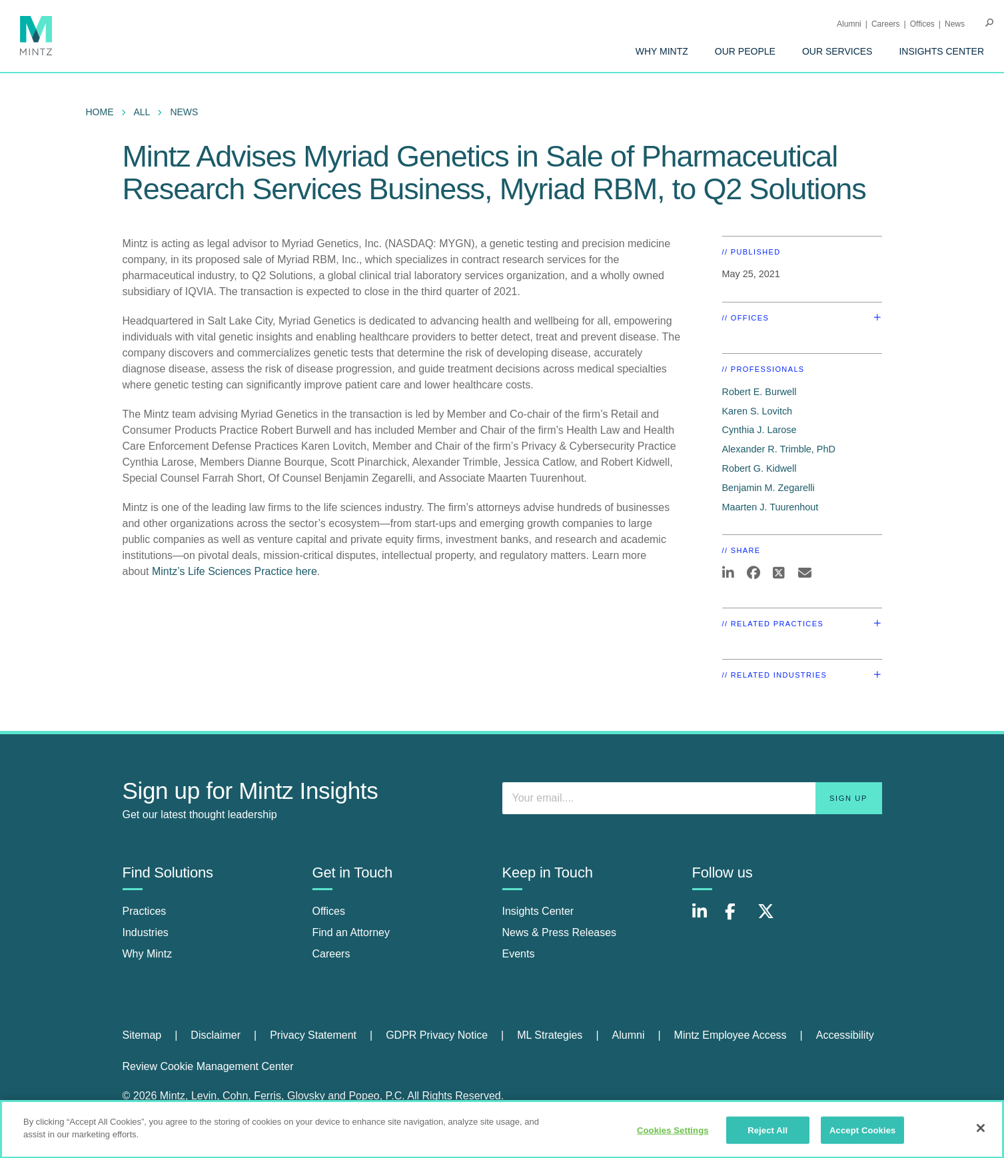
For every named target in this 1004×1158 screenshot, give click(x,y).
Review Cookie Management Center (208, 1066)
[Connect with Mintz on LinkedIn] (705, 918)
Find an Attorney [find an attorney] (351, 932)
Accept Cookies (862, 1136)
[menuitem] (662, 51)
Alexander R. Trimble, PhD (778, 449)
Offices (922, 24)
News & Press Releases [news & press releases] (559, 932)
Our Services (837, 51)
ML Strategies (549, 1035)
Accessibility (845, 1035)
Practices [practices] (145, 911)
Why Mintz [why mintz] (148, 953)
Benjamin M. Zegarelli (768, 487)
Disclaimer (216, 1035)
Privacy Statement (313, 1035)
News (955, 24)
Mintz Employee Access (730, 1035)
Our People (745, 51)
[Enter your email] (692, 798)
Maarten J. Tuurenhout (770, 507)
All (142, 112)
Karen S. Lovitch (757, 411)
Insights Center (941, 51)
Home (100, 112)
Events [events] (518, 953)
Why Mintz (662, 51)
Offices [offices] (329, 911)
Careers (885, 24)
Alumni (849, 24)
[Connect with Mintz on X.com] (770, 918)
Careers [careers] (331, 953)
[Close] (980, 1134)
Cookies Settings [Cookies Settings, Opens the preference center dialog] (673, 1136)
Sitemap (142, 1035)
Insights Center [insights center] (538, 911)
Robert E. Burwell (759, 391)
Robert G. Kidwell (759, 468)
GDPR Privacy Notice (437, 1035)
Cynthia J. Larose (759, 429)
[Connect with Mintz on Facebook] (738, 918)
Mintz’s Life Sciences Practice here (234, 571)
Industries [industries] (146, 932)
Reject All (767, 1136)
